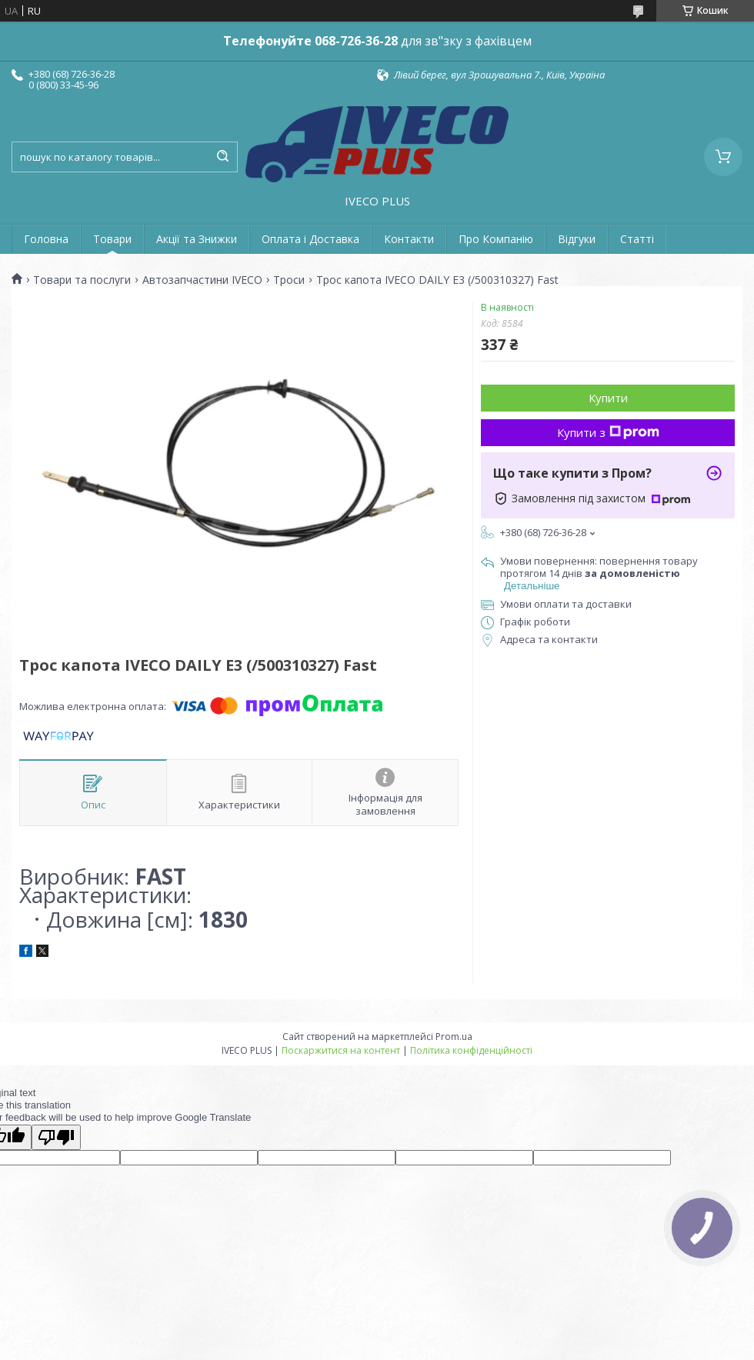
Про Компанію (496, 239)
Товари (112, 239)
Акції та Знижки (196, 239)
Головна (46, 239)
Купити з (608, 432)
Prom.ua (453, 1036)
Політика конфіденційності (471, 1050)
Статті (637, 239)
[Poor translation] (56, 1137)
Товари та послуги (82, 280)
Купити (608, 397)
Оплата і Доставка (310, 239)
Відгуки (577, 239)
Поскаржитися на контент (341, 1050)
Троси (289, 280)
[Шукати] (222, 157)
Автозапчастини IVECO (202, 280)
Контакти (409, 239)
